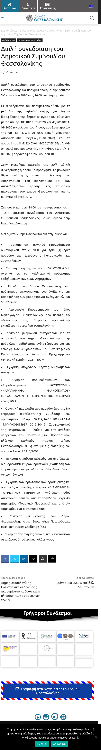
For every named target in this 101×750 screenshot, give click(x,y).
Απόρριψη (59, 743)
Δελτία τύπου (54, 30)
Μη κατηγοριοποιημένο (30, 40)
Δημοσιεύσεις (9, 30)
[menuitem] (91, 7)
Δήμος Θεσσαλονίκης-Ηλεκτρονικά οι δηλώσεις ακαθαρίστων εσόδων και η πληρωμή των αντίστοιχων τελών (20, 591)
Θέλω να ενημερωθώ (31, 30)
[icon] (38, 716)
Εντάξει (42, 743)
